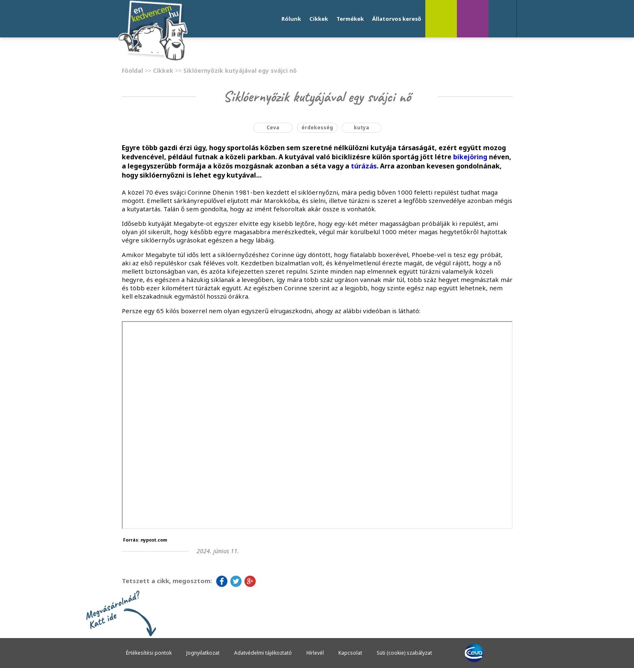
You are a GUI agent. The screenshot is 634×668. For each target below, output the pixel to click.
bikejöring (470, 156)
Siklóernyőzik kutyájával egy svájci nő (240, 70)
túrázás (364, 166)
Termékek (350, 18)
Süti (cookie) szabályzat (404, 652)
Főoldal (132, 70)
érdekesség (317, 127)
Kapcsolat (350, 652)
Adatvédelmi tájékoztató (263, 652)
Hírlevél (315, 652)
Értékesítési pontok (149, 652)
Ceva (272, 127)
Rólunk (291, 18)
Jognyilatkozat (203, 652)
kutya (361, 127)
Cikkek (318, 18)
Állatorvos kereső (396, 18)
